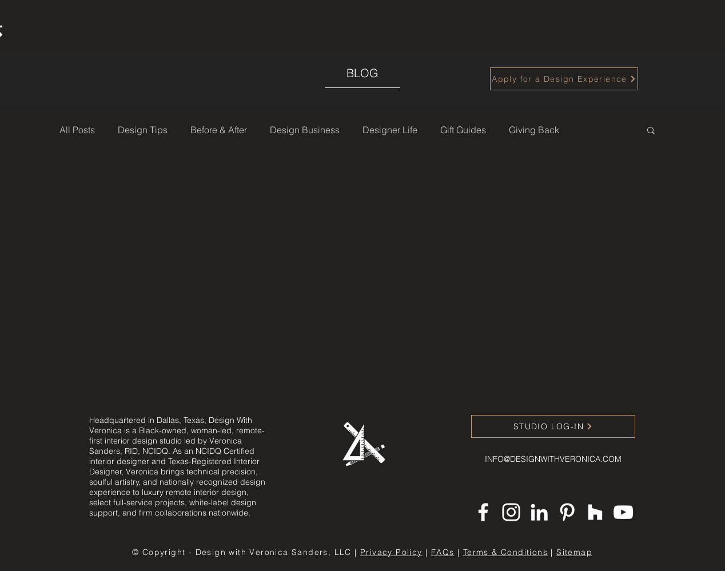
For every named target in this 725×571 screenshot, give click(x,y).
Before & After (218, 129)
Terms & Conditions (505, 552)
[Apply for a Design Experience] (564, 78)
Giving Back (534, 129)
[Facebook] (483, 512)
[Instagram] (511, 512)
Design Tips (143, 129)
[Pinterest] (567, 512)
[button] (651, 131)
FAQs (443, 552)
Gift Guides (463, 129)
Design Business (305, 129)
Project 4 (685, 497)
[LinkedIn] (539, 512)
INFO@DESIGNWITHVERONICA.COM (553, 459)
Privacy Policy (391, 552)
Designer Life (389, 129)
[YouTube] (623, 512)
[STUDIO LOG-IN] (553, 426)
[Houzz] (595, 512)
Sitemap (574, 552)
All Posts (77, 129)
